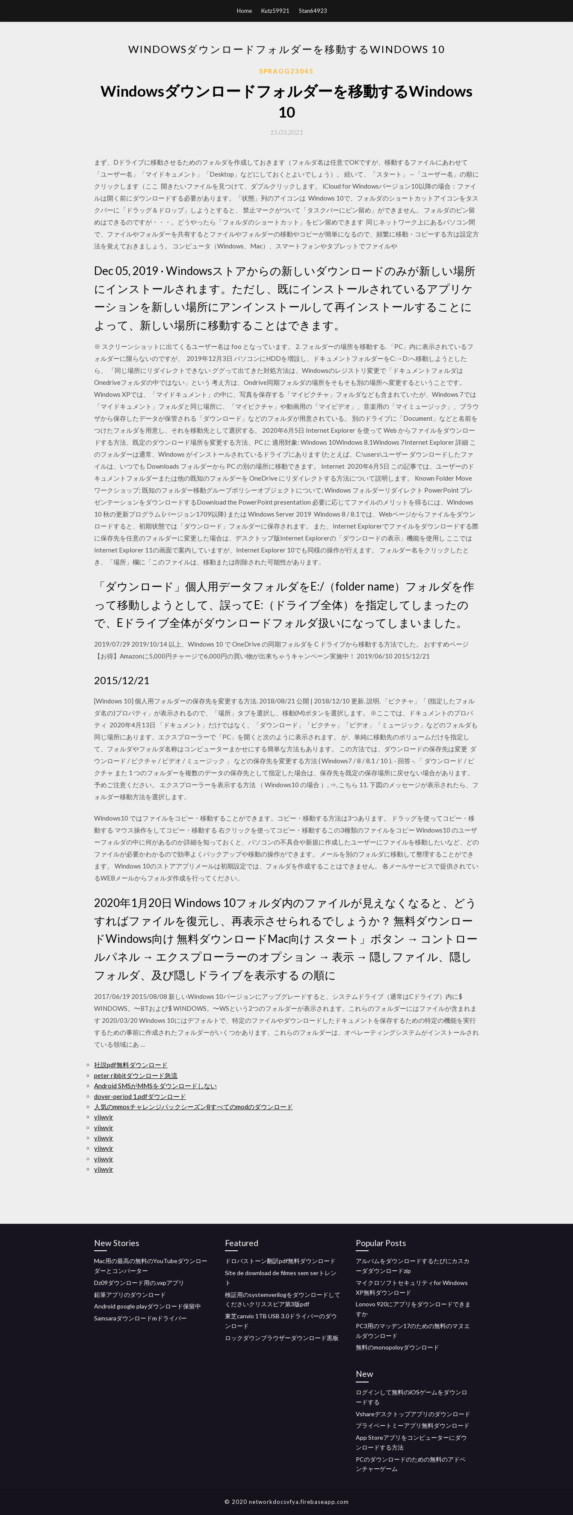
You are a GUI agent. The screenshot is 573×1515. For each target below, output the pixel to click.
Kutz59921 (275, 10)
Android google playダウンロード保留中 (147, 1306)
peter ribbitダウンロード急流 (135, 1075)
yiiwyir (103, 1117)
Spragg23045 (286, 71)
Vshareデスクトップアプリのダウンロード (413, 1414)
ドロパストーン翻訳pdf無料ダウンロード (280, 1260)
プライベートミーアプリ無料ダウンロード (413, 1425)
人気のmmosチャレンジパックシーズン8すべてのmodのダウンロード (193, 1106)
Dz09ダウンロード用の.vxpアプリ (139, 1282)
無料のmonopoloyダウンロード (397, 1347)
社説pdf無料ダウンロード (131, 1065)
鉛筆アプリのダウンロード (130, 1294)
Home (244, 10)
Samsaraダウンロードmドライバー (140, 1318)
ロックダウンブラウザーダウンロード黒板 (282, 1337)
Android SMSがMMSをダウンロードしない (155, 1086)
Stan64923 (313, 10)
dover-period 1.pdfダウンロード (140, 1096)
